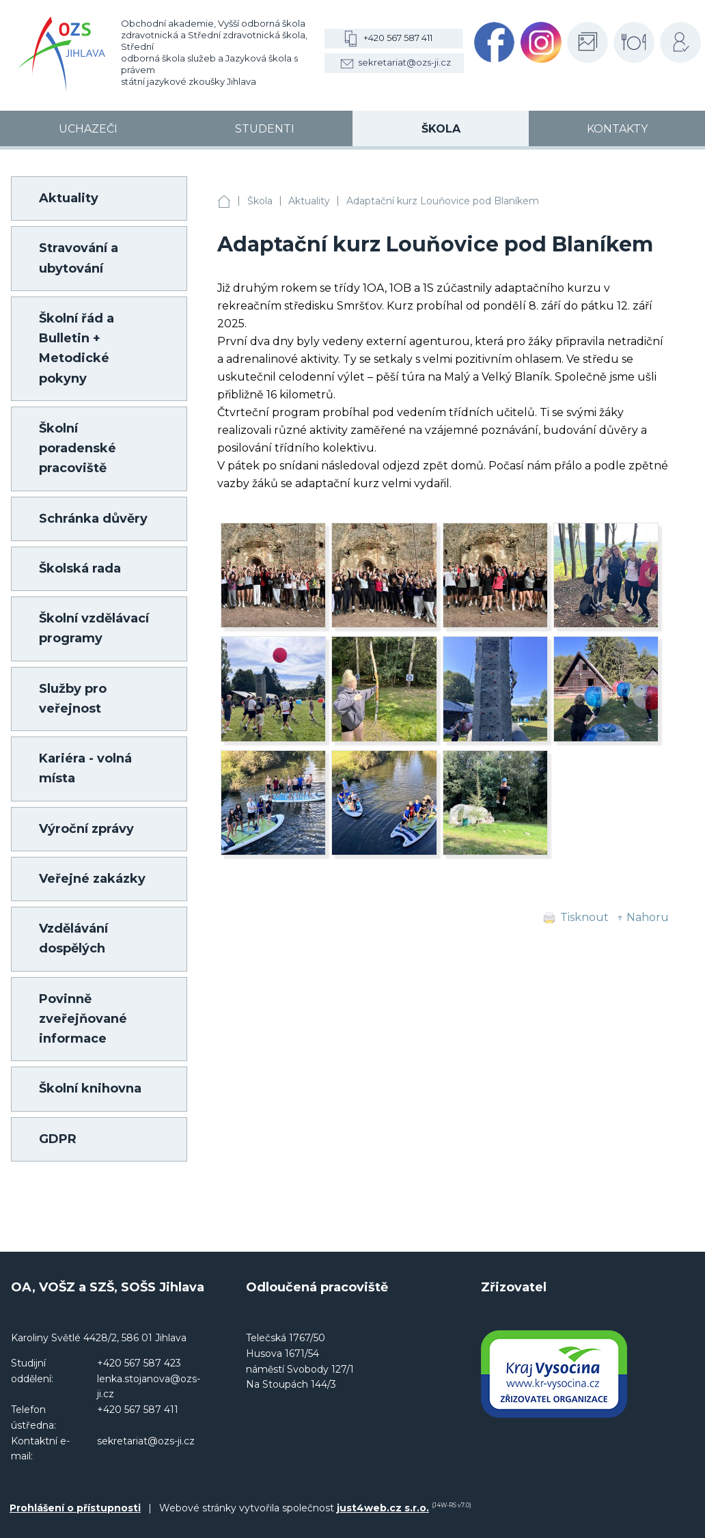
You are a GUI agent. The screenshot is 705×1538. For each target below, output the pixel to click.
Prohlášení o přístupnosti (75, 1508)
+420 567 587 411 (397, 37)
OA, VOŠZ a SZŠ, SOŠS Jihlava (224, 201)
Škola (260, 201)
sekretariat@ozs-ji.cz (404, 62)
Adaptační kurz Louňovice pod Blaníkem (442, 201)
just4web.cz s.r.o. (383, 1508)
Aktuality (309, 201)
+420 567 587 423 (139, 1363)
